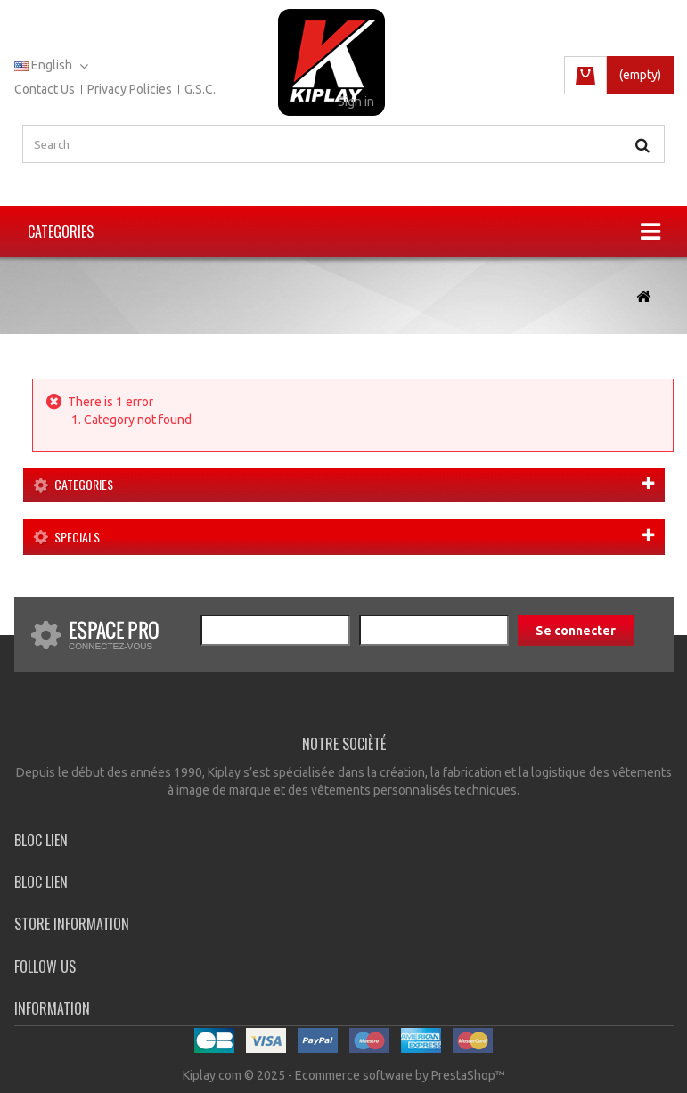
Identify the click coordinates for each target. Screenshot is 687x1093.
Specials (77, 536)
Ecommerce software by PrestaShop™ (400, 1075)
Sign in (356, 101)
